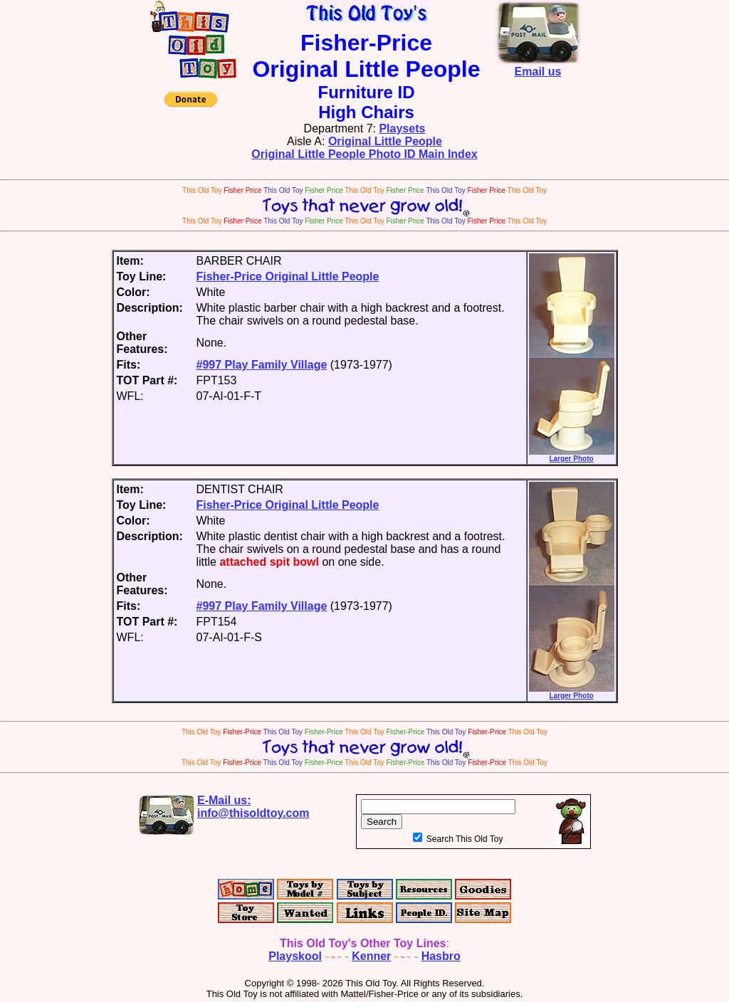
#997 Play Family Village (261, 365)
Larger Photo (571, 455)
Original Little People (385, 141)
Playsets (402, 128)
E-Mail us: (253, 806)
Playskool (295, 956)
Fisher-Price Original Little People (287, 276)
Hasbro (441, 956)
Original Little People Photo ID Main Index (364, 154)
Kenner (371, 956)
